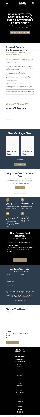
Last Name (22, 274)
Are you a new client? (10, 281)
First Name (8, 274)
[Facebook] (17, 411)
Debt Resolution (20, 385)
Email (22, 278)
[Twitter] (20, 411)
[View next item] (21, 159)
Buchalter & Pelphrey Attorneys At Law (15, 59)
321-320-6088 (20, 356)
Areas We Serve (20, 397)
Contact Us (20, 406)
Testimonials (20, 401)
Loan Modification (20, 392)
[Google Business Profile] (22, 411)
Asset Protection (20, 387)
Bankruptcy (20, 383)
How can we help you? (10, 285)
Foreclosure (20, 390)
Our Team (20, 381)
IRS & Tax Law (20, 394)
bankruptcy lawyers (13, 68)
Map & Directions (20, 366)
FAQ (20, 399)
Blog (20, 403)
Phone (7, 278)
